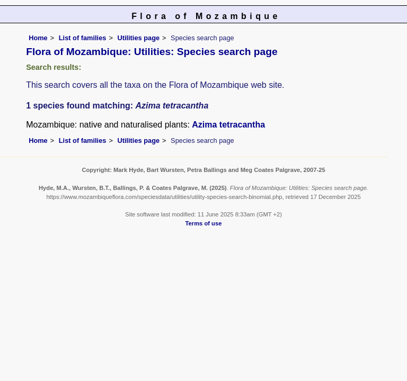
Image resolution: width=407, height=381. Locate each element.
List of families (83, 38)
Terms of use (203, 223)
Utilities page (138, 38)
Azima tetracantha (228, 124)
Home (38, 38)
